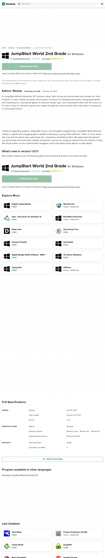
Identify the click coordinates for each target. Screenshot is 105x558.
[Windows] (11, 48)
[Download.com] (8, 3)
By (20, 59)
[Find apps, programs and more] (57, 4)
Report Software (53, 459)
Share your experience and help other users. (61, 73)
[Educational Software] (24, 48)
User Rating (53, 58)
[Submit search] (19, 4)
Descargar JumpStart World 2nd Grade (18, 475)
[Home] (4, 48)
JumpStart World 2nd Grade (47, 53)
